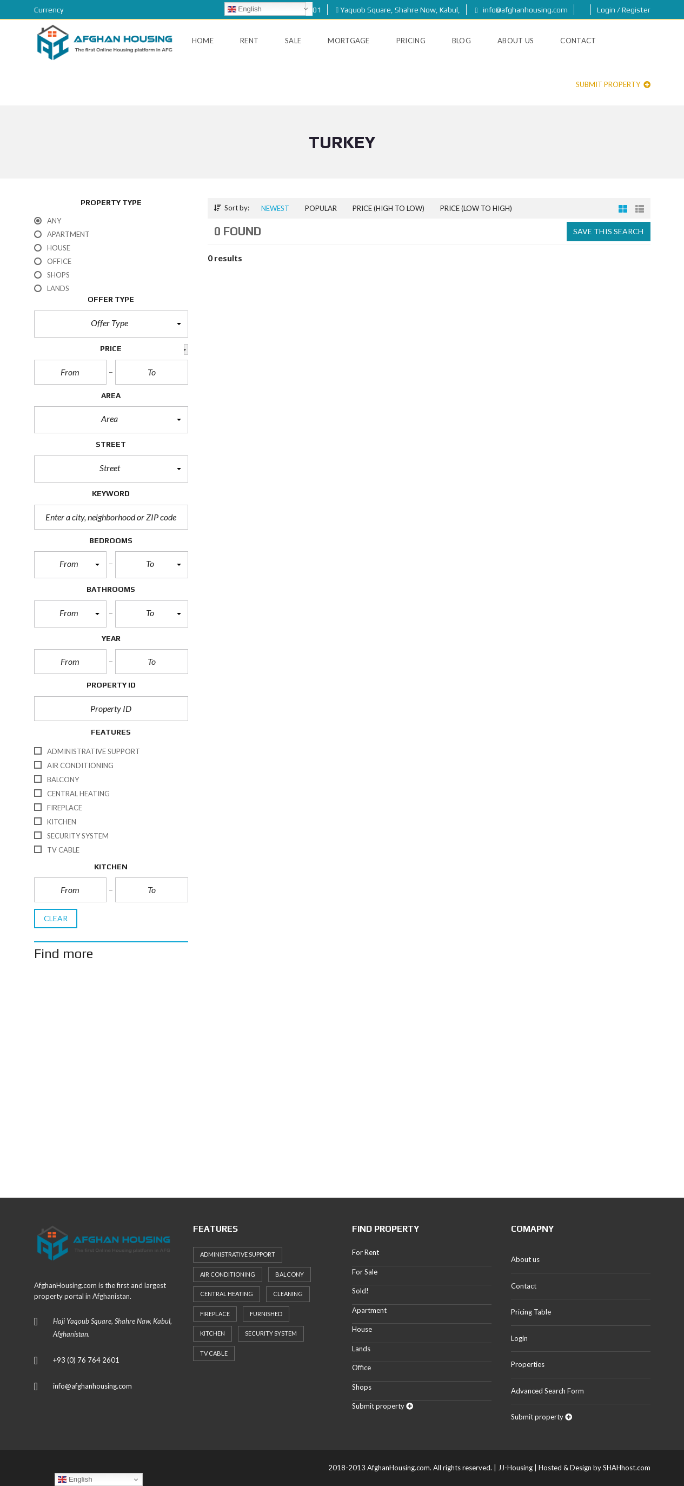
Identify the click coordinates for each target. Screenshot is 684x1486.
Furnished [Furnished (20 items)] (266, 1313)
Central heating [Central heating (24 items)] (226, 1293)
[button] (111, 324)
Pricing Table (531, 1311)
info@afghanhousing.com (521, 9)
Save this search (608, 231)
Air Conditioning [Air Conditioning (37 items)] (227, 1274)
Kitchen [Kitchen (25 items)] (212, 1333)
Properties (527, 1364)
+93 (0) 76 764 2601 (86, 1360)
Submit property (613, 84)
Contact (523, 1286)
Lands (361, 1348)
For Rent (365, 1252)
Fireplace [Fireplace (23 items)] (215, 1313)
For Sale (364, 1271)
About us (525, 1259)
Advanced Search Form (547, 1390)
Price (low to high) (476, 208)
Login (519, 1338)
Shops (361, 1387)
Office (361, 1367)
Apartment (369, 1310)
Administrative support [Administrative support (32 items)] (237, 1254)
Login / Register (623, 9)
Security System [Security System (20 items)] (271, 1333)
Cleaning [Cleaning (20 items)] (288, 1293)
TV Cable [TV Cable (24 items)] (214, 1353)
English (245, 9)
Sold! (360, 1290)
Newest (275, 208)
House (362, 1329)
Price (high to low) (388, 208)
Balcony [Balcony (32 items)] (289, 1274)
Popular (321, 208)
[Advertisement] (342, 1076)
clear (56, 918)
